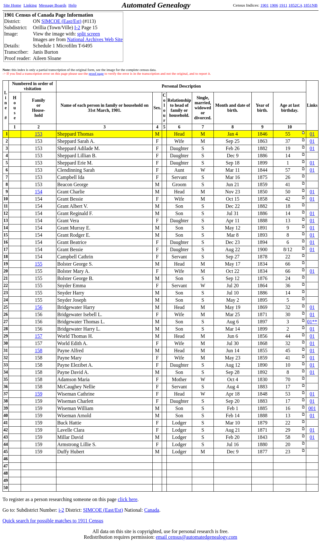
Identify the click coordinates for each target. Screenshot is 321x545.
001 (312, 408)
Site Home (12, 5)
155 (38, 264)
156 (38, 307)
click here (128, 499)
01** (312, 321)
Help (72, 5)
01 (312, 134)
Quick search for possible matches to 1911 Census (53, 520)
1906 (274, 5)
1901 (264, 5)
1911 (283, 5)
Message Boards (52, 5)
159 (38, 394)
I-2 (77, 27)
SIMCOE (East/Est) (61, 21)
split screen (88, 33)
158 (38, 350)
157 (38, 336)
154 (38, 191)
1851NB (310, 5)
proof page (96, 73)
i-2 (61, 510)
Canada (151, 510)
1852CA (295, 5)
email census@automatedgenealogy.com (196, 537)
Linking (30, 5)
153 (38, 134)
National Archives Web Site (95, 39)
